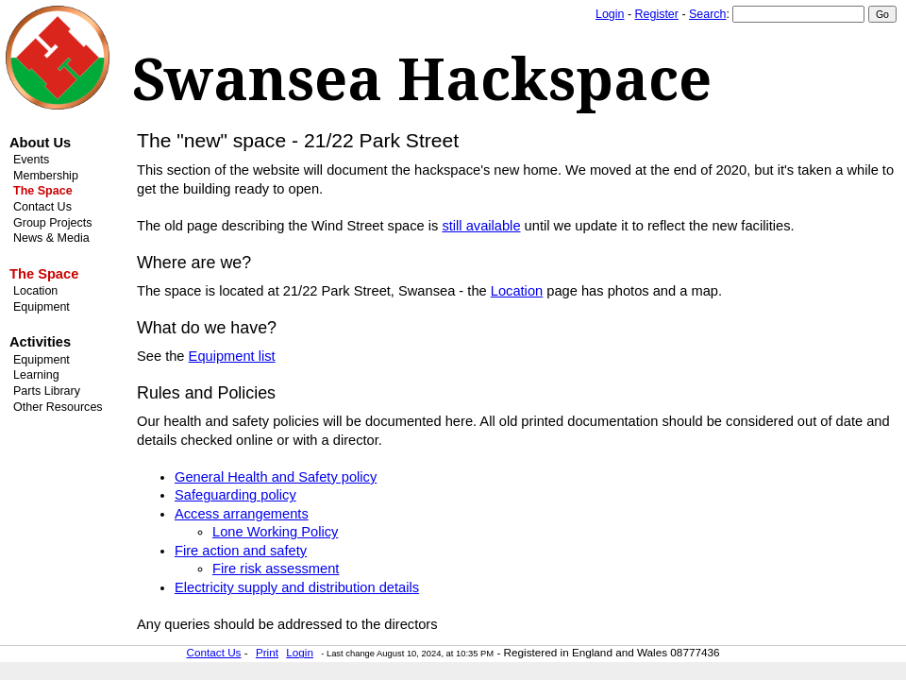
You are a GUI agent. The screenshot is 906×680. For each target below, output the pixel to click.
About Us (40, 142)
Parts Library (46, 391)
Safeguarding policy (235, 494)
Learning (36, 375)
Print (267, 652)
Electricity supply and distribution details (297, 587)
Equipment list (232, 356)
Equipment (41, 307)
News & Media (51, 238)
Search (707, 14)
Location (35, 291)
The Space (43, 190)
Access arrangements (242, 513)
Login (610, 14)
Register (657, 14)
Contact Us (42, 206)
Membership (45, 175)
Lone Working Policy (275, 531)
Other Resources (58, 407)
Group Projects (52, 223)
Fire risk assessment (275, 568)
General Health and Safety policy (276, 476)
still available (481, 225)
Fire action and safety (241, 550)
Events (31, 159)
